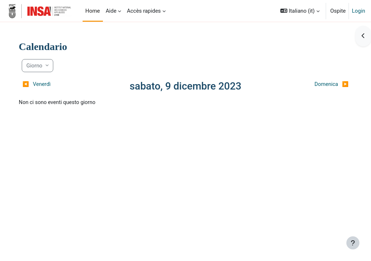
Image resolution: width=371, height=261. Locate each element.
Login (358, 11)
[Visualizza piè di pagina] (352, 242)
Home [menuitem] (93, 11)
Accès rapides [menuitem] (144, 11)
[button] (300, 11)
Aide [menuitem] (111, 11)
